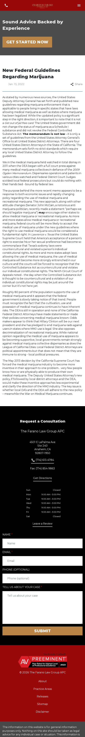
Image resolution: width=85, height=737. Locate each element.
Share (77, 84)
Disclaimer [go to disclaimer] (42, 711)
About (42, 681)
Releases (42, 696)
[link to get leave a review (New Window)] (42, 524)
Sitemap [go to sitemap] (42, 704)
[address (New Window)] (42, 478)
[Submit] (42, 630)
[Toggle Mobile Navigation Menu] (79, 5)
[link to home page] (42, 5)
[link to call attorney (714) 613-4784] (6, 5)
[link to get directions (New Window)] (42, 447)
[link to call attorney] (42, 460)
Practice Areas (42, 689)
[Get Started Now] (27, 42)
